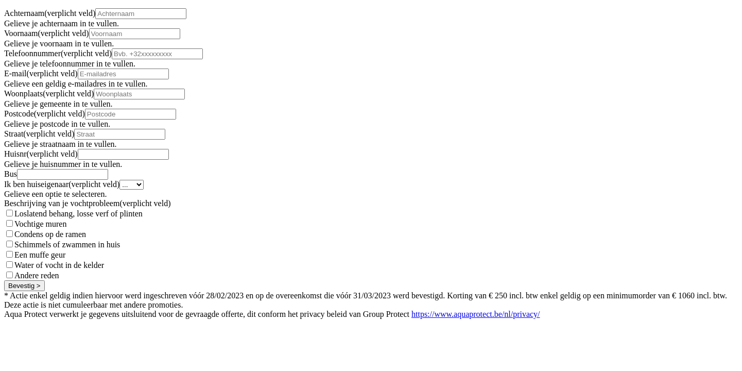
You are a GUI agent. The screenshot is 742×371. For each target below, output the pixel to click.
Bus (10, 174)
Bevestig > (24, 286)
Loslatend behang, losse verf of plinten (78, 213)
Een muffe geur (39, 254)
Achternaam (49, 13)
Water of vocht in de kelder (59, 265)
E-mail (41, 73)
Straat (39, 133)
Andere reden (36, 275)
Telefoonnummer (58, 53)
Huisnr (41, 153)
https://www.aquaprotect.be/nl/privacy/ (475, 314)
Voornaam (46, 33)
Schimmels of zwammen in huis (67, 244)
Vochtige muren (40, 224)
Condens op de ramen (50, 234)
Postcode (44, 113)
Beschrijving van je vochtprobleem (87, 203)
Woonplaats (49, 93)
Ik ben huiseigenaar (61, 184)
